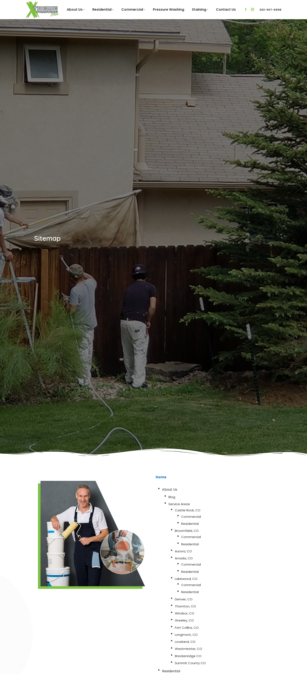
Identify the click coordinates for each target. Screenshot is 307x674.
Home (161, 477)
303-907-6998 (270, 10)
